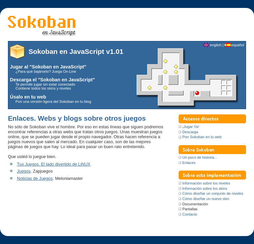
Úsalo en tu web (28, 97)
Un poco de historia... (199, 157)
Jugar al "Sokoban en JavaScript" (48, 66)
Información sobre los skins (204, 188)
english (215, 45)
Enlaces (188, 163)
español (237, 45)
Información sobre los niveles (206, 183)
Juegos (23, 171)
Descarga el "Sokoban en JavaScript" (52, 79)
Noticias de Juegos (35, 178)
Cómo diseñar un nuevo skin (205, 199)
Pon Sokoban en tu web (202, 137)
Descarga (190, 132)
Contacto (189, 214)
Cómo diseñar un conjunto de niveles (212, 193)
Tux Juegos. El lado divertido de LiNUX (53, 164)
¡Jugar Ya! (190, 127)
